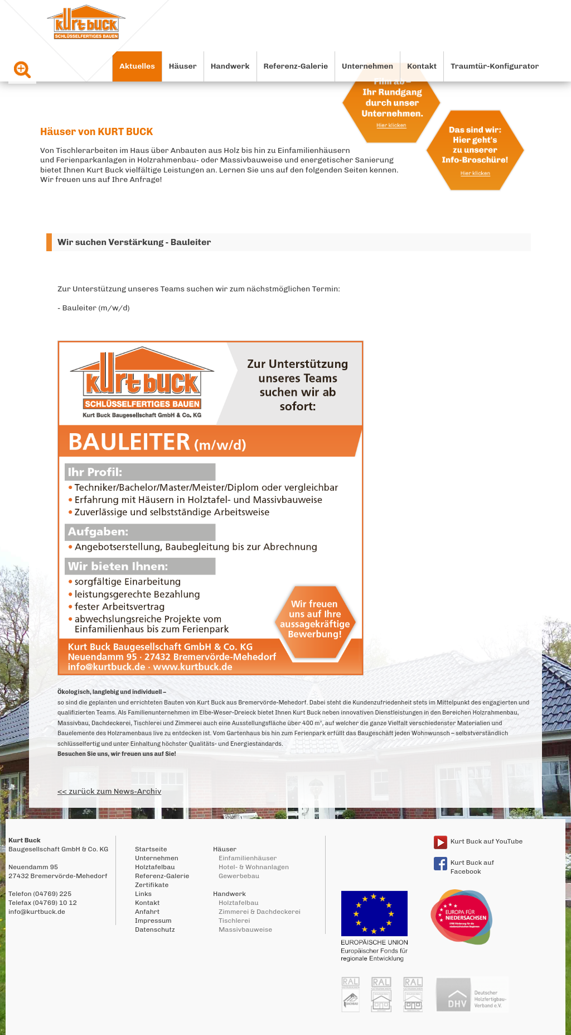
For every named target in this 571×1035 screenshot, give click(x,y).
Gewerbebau (239, 876)
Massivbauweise (245, 929)
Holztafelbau (155, 867)
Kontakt (422, 66)
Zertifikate (151, 885)
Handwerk (230, 66)
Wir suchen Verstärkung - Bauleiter (134, 242)
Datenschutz (155, 929)
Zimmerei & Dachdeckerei (260, 912)
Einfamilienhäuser (248, 858)
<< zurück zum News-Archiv (109, 791)
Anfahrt (147, 912)
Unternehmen (367, 66)
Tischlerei (234, 920)
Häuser (183, 66)
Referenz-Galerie (296, 66)
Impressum (153, 920)
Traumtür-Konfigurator (495, 66)
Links (143, 894)
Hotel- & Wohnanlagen (254, 867)
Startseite (151, 849)
